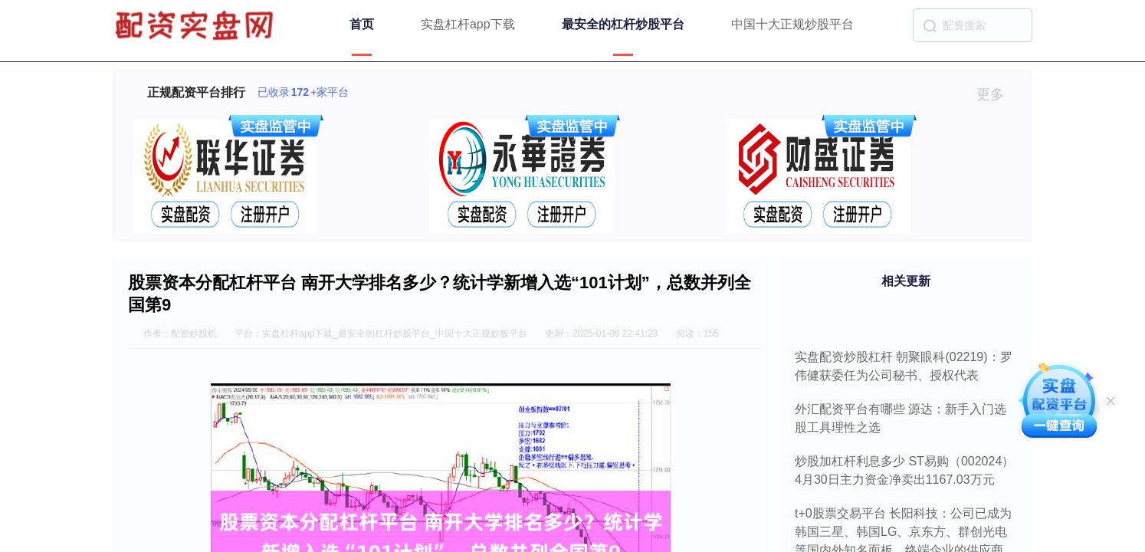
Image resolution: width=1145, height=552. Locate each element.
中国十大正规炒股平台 (792, 24)
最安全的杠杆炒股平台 (623, 24)
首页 (361, 24)
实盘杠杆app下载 (468, 24)
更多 (996, 94)
